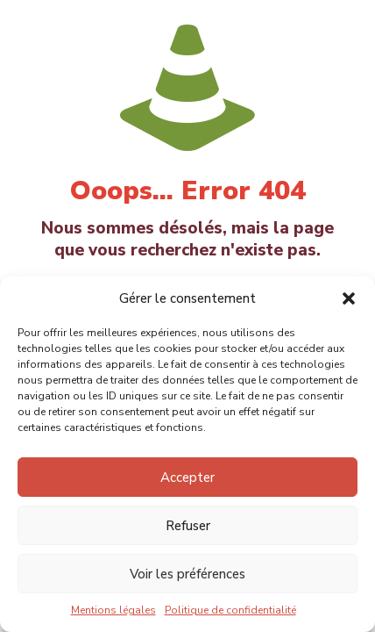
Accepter (187, 477)
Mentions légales (113, 610)
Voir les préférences (187, 574)
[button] (348, 298)
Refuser (188, 526)
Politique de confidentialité (230, 610)
